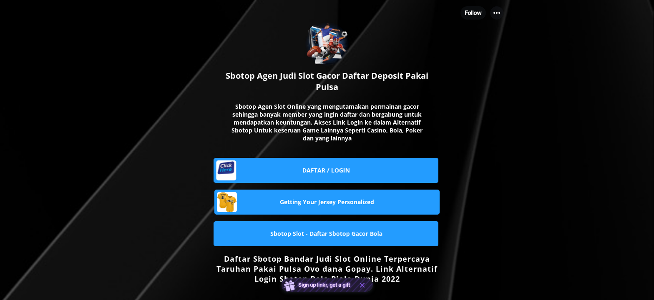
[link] (327, 170)
